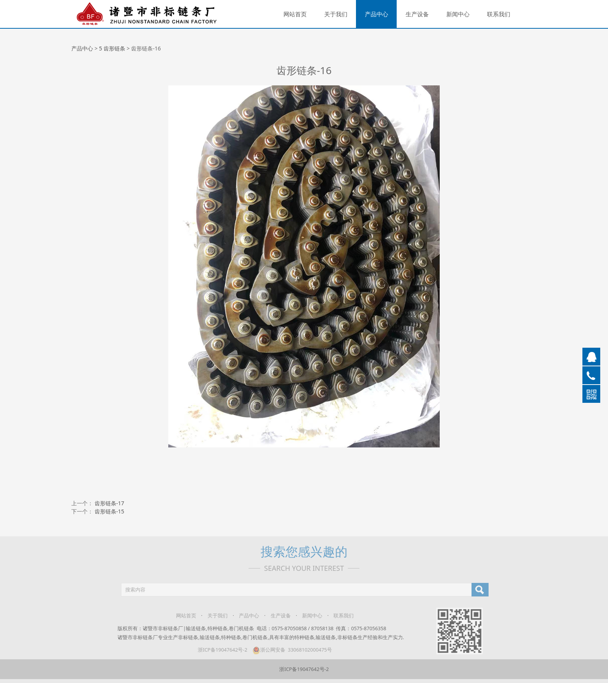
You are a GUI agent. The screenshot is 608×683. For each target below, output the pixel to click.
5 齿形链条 (112, 48)
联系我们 (498, 14)
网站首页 (295, 14)
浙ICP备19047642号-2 (219, 650)
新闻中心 (458, 14)
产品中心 (376, 14)
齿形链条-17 (109, 503)
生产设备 (417, 14)
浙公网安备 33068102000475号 (288, 650)
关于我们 (335, 14)
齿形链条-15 (109, 511)
